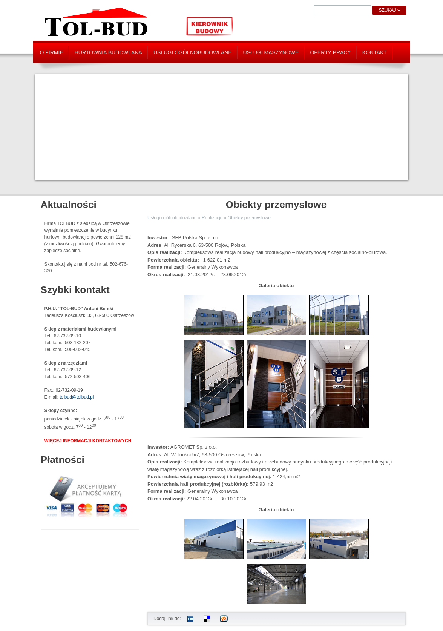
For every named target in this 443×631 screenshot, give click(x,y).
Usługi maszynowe (271, 52)
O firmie (51, 52)
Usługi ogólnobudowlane (192, 52)
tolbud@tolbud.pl (77, 397)
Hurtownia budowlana (108, 52)
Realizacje (212, 217)
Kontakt (374, 52)
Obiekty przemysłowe (249, 217)
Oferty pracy (330, 52)
